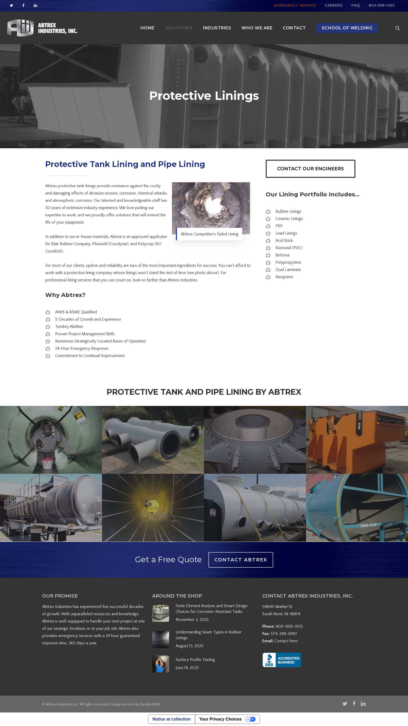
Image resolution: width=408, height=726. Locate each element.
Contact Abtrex (240, 560)
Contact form (286, 641)
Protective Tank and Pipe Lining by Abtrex (204, 392)
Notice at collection (171, 719)
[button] (310, 169)
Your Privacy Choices (220, 719)
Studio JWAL (150, 704)
